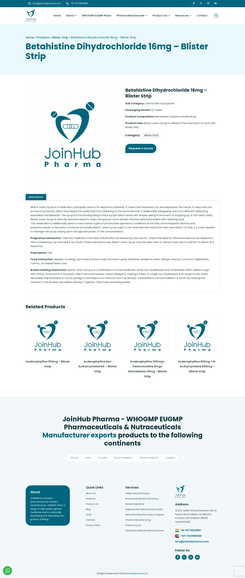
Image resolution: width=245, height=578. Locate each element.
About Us (91, 493)
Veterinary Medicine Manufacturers (144, 530)
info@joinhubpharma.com (192, 542)
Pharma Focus (133, 525)
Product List (159, 15)
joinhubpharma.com (137, 573)
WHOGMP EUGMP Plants (96, 15)
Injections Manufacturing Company (144, 514)
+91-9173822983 (190, 530)
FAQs (88, 514)
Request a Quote (141, 148)
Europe (102, 458)
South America (149, 458)
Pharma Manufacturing (138, 520)
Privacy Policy (93, 525)
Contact (202, 15)
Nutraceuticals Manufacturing (141, 499)
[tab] (36, 197)
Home (57, 15)
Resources (182, 15)
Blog (88, 509)
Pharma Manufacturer (131, 15)
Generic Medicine (134, 504)
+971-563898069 (191, 536)
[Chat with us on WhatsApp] (7, 570)
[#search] (216, 15)
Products (43, 37)
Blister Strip (60, 37)
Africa (74, 458)
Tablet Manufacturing (137, 493)
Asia (88, 458)
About (70, 15)
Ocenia (170, 458)
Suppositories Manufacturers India (143, 509)
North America (123, 458)
